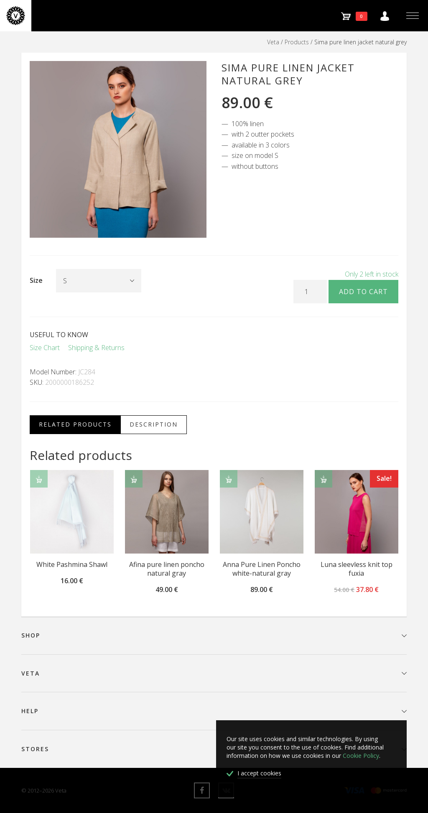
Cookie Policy (361, 756)
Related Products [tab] (75, 424)
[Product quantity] (310, 291)
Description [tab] (154, 424)
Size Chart (45, 347)
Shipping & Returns (96, 347)
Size (36, 280)
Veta (273, 42)
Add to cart (363, 291)
